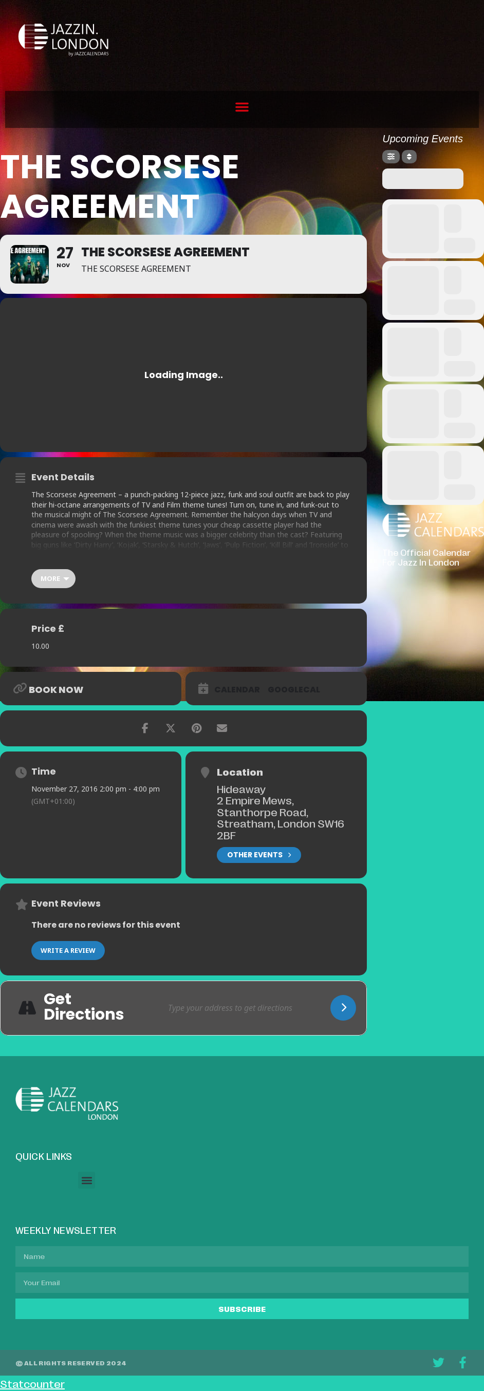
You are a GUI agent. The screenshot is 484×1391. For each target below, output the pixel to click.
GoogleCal (294, 690)
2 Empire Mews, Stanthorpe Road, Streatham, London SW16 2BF (280, 817)
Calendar (237, 690)
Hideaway (241, 788)
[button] (242, 107)
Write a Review (68, 950)
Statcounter (32, 1383)
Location (240, 771)
